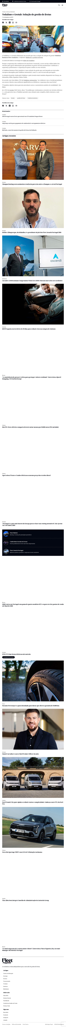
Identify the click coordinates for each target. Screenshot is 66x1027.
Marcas (3, 375)
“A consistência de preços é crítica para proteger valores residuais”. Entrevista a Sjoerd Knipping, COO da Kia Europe (31, 378)
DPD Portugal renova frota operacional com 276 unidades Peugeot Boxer (22, 116)
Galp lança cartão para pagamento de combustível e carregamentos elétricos (23, 123)
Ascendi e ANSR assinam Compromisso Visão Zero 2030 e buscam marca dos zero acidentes (32, 281)
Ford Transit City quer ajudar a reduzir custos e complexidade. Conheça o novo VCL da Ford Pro (32, 803)
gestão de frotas (21, 98)
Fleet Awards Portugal (33, 551)
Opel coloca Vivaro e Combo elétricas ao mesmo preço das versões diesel (26, 475)
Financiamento (6, 981)
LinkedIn (5, 1020)
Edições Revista (7, 998)
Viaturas (4, 425)
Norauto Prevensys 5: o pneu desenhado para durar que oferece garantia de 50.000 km (30, 706)
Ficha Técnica (25, 1024)
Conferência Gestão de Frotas (33, 543)
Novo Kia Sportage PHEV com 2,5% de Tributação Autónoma (22, 852)
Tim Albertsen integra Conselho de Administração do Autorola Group (25, 900)
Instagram (5, 1017)
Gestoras (8, 11)
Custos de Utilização (8, 973)
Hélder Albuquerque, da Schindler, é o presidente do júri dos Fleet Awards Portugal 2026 (31, 232)
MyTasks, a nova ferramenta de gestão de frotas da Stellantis (19, 130)
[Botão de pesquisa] (59, 5)
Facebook (5, 1015)
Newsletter (5, 1012)
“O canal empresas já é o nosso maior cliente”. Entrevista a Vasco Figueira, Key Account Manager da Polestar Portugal (31, 949)
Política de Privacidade (16, 1024)
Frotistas (4, 11)
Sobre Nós (5, 995)
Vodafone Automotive (30, 80)
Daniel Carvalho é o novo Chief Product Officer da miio (20, 754)
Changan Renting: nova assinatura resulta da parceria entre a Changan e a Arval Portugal (32, 184)
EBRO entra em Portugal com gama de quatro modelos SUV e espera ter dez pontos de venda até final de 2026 (33, 605)
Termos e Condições (6, 1024)
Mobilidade (12, 11)
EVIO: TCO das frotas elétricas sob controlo (16, 654)
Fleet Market (33, 534)
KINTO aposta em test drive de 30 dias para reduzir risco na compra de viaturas (28, 329)
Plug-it (51, 1024)
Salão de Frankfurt (28, 60)
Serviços (4, 182)
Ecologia (5, 976)
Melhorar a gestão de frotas (34, 57)
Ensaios (5, 978)
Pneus (3, 703)
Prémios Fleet (6, 1005)
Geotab (11, 90)
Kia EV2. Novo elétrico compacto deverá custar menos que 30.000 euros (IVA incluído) (30, 427)
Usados (3, 898)
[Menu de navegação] (62, 5)
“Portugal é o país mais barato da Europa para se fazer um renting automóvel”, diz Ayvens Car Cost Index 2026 (32, 524)
